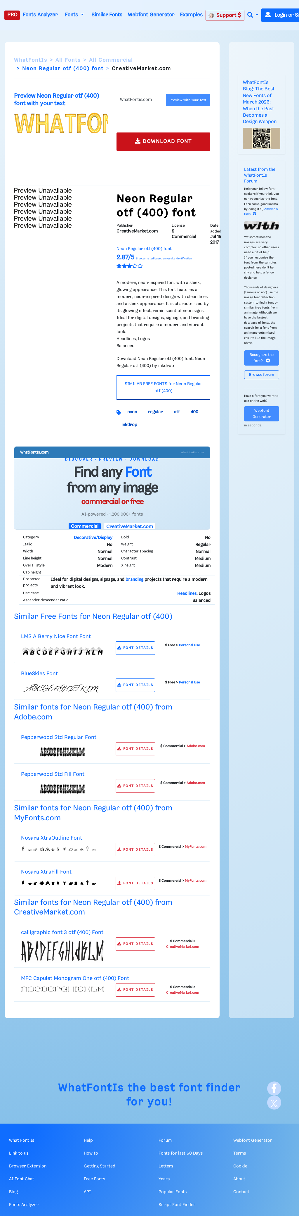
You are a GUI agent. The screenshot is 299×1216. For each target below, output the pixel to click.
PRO (12, 15)
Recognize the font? (262, 358)
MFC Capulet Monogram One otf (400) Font (75, 978)
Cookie (240, 1166)
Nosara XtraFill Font (46, 872)
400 (194, 412)
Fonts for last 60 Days (181, 1153)
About (239, 1179)
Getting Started (99, 1166)
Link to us (18, 1153)
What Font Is (21, 1140)
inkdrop (129, 425)
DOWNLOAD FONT (163, 141)
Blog (13, 1192)
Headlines (187, 593)
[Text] (140, 100)
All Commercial (111, 60)
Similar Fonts (106, 15)
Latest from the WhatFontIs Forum (259, 175)
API (87, 1192)
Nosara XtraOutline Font (51, 838)
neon (132, 412)
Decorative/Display (93, 537)
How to (91, 1153)
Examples (191, 15)
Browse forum (261, 375)
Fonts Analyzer (40, 15)
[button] (252, 15)
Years (164, 1179)
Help (88, 1140)
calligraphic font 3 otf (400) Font (62, 932)
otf (177, 412)
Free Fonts (94, 1179)
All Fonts (68, 60)
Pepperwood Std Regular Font (58, 737)
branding (134, 579)
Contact (241, 1192)
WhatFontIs (30, 60)
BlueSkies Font (39, 673)
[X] (274, 1103)
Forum (165, 1140)
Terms (239, 1153)
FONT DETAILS (135, 648)
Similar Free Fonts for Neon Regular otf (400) (93, 617)
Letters (166, 1166)
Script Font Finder (177, 1205)
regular (155, 412)
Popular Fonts (173, 1192)
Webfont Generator (151, 15)
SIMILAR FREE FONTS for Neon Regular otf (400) (163, 387)
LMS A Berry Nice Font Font (56, 636)
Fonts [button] (72, 15)
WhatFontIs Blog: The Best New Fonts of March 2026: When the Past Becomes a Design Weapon (260, 102)
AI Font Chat (21, 1179)
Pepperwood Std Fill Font (52, 774)
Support (224, 15)
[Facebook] (274, 1088)
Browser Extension (27, 1166)
